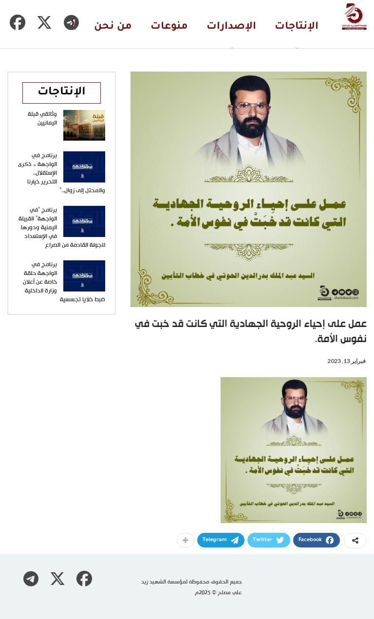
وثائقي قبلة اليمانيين (42, 118)
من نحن (113, 27)
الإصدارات (231, 27)
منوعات (169, 27)
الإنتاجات (296, 27)
